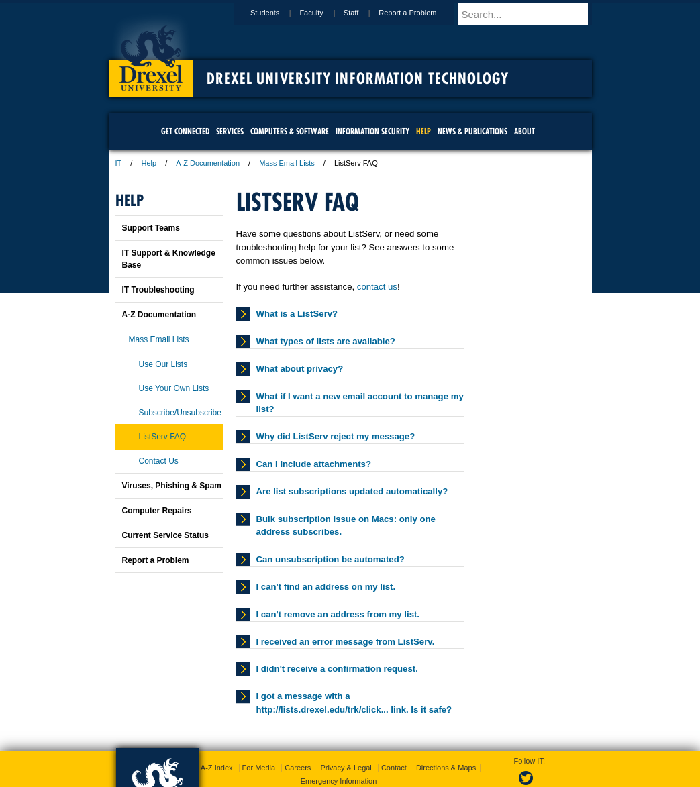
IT (118, 163)
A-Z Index (217, 740)
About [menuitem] (524, 131)
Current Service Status (165, 535)
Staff (363, 13)
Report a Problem (420, 13)
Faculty (324, 13)
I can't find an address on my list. (326, 587)
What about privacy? (300, 369)
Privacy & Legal (345, 740)
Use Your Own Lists (174, 388)
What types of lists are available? (325, 341)
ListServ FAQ (163, 436)
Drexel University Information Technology (358, 78)
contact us (377, 287)
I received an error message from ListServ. (345, 642)
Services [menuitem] (230, 131)
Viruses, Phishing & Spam (172, 485)
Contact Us (159, 461)
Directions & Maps (446, 740)
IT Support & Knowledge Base (168, 259)
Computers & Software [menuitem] (289, 131)
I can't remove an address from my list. (338, 614)
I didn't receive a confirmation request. (337, 669)
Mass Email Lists (287, 163)
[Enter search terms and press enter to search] (530, 14)
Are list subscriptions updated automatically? (352, 491)
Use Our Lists (163, 364)
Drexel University (151, 53)
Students (277, 13)
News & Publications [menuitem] (472, 131)
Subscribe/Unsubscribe (180, 412)
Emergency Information (339, 753)
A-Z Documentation (208, 163)
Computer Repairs (157, 510)
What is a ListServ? (297, 314)
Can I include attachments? (313, 464)
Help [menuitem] (423, 131)
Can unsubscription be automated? (330, 559)
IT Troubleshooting (158, 290)
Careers (298, 740)
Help (148, 163)
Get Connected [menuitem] (185, 131)
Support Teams (151, 228)
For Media (259, 740)
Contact (394, 740)
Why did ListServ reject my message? (335, 436)
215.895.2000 (466, 776)
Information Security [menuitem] (372, 131)
